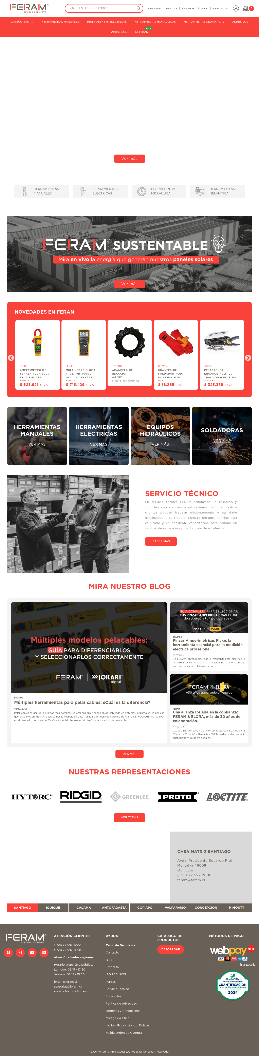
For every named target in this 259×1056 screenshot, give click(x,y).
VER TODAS (129, 817)
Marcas (111, 981)
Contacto (112, 952)
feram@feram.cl (65, 981)
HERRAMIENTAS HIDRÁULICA (156, 191)
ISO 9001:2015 (116, 974)
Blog (109, 959)
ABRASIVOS (119, 32)
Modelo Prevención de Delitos (127, 1025)
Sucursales (113, 996)
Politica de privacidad (121, 1003)
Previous (9, 357)
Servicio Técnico (117, 989)
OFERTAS (143, 30)
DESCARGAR (170, 949)
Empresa (112, 967)
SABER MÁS (161, 541)
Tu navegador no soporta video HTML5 (129, 102)
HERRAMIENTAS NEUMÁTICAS (204, 22)
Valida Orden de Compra (124, 1032)
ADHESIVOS (240, 22)
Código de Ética (117, 1018)
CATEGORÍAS (22, 22)
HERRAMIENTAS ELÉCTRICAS (107, 22)
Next (246, 357)
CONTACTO (220, 8)
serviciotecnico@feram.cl (72, 991)
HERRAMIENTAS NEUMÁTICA (215, 191)
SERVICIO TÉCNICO (195, 8)
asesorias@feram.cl (68, 986)
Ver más (129, 159)
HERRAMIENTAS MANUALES (60, 22)
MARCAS (171, 8)
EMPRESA (154, 8)
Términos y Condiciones (123, 1010)
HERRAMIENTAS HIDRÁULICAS (155, 22)
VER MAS (129, 754)
